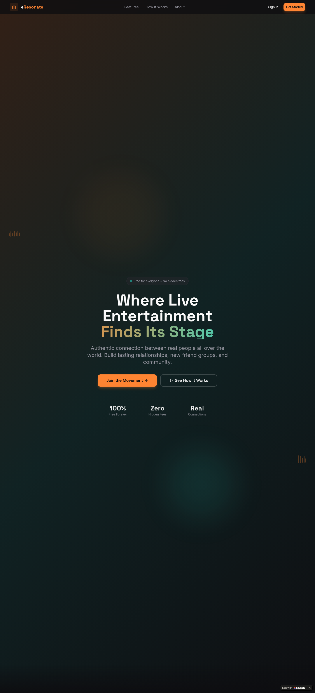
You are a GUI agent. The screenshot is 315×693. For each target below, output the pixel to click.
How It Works (157, 7)
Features (131, 7)
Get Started (294, 7)
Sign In (273, 7)
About (180, 7)
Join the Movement (127, 383)
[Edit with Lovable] (293, 687)
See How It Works (189, 383)
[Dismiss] (309, 687)
